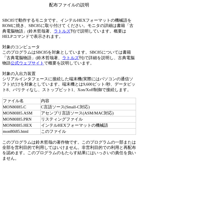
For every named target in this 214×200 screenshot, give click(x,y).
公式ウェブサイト (27, 63)
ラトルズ (62, 31)
